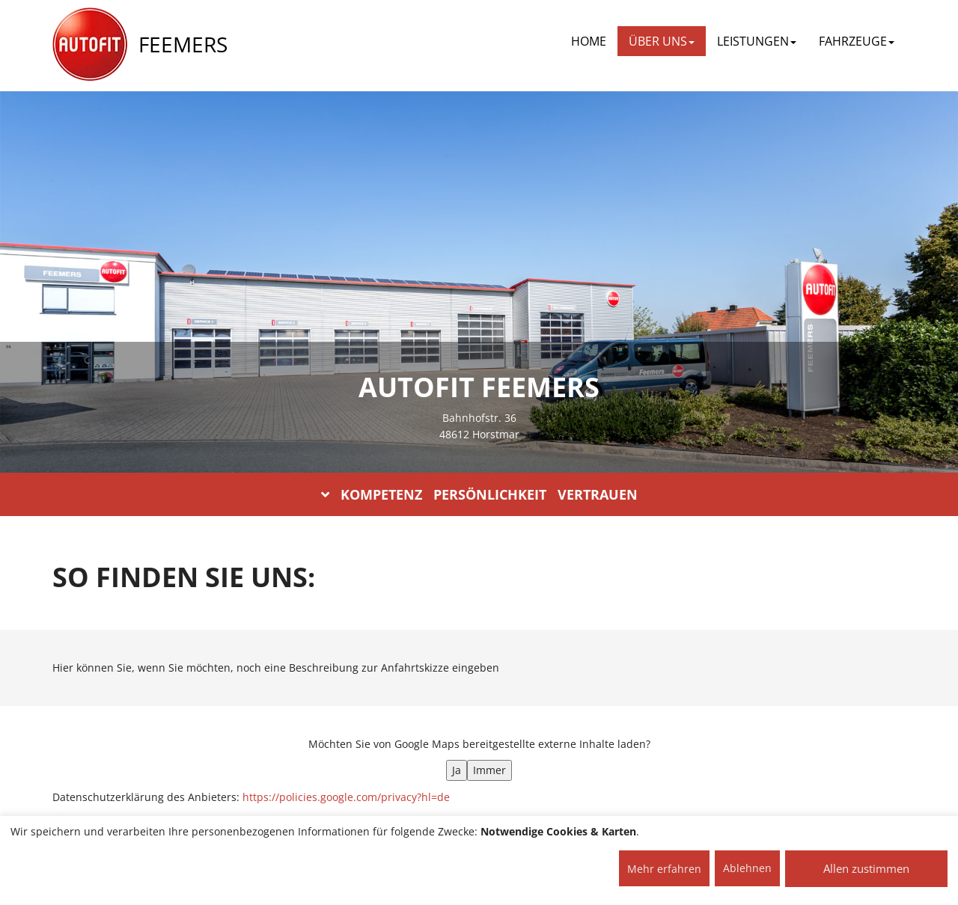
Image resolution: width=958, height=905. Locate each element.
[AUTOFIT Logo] (89, 45)
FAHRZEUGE (856, 41)
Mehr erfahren (664, 869)
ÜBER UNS (662, 41)
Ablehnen (747, 868)
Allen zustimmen (866, 868)
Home (588, 41)
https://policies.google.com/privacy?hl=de (346, 797)
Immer (489, 770)
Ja (456, 770)
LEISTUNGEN (756, 41)
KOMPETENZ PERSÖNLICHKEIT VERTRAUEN (479, 494)
